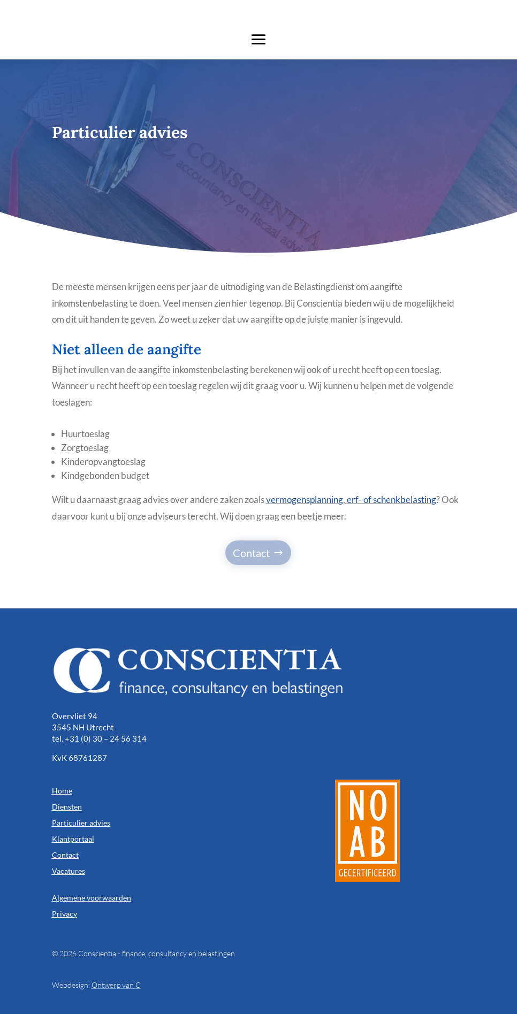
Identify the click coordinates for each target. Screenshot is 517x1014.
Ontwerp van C (116, 984)
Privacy (64, 913)
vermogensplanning (304, 499)
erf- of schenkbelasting (391, 499)
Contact (251, 552)
